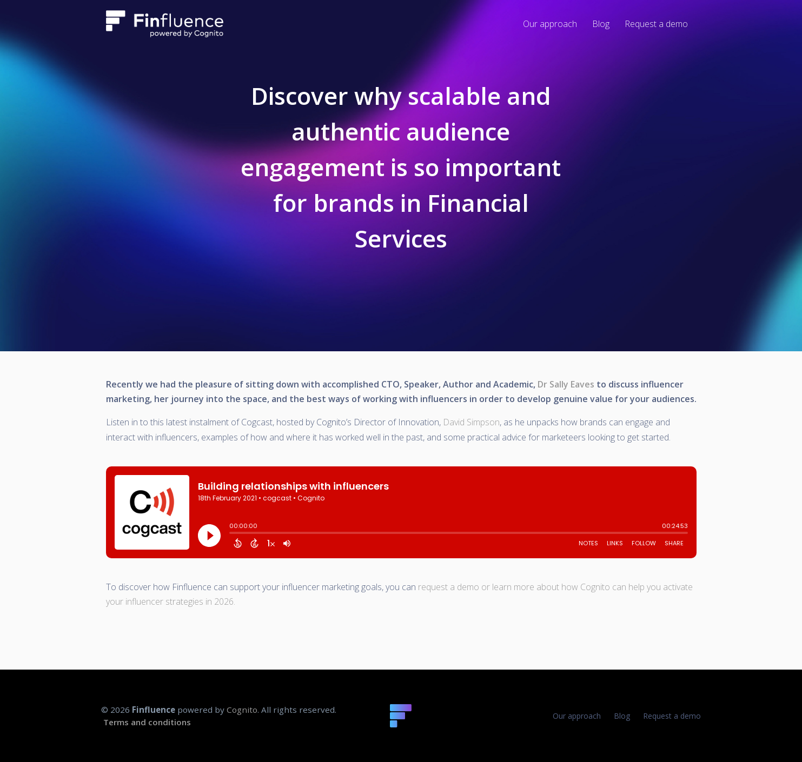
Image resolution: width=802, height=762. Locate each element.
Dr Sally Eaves (566, 384)
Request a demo (672, 716)
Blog (622, 716)
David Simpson (471, 422)
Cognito (242, 709)
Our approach (577, 716)
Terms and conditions (147, 722)
